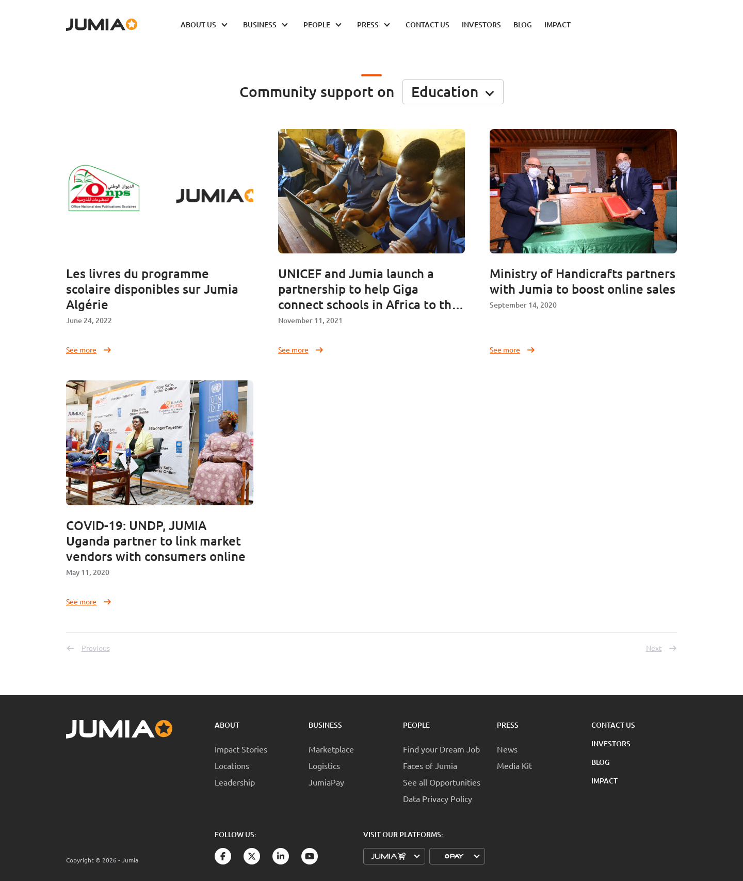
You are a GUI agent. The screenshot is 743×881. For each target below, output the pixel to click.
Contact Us (613, 725)
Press (508, 725)
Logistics (324, 765)
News (507, 749)
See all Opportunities (441, 782)
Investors (611, 743)
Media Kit (514, 765)
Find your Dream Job (441, 749)
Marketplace (331, 749)
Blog (600, 762)
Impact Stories (241, 749)
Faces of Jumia (430, 765)
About (227, 725)
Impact (604, 781)
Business (325, 725)
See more (89, 349)
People (416, 725)
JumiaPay (326, 782)
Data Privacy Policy (437, 798)
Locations (232, 765)
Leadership (235, 782)
